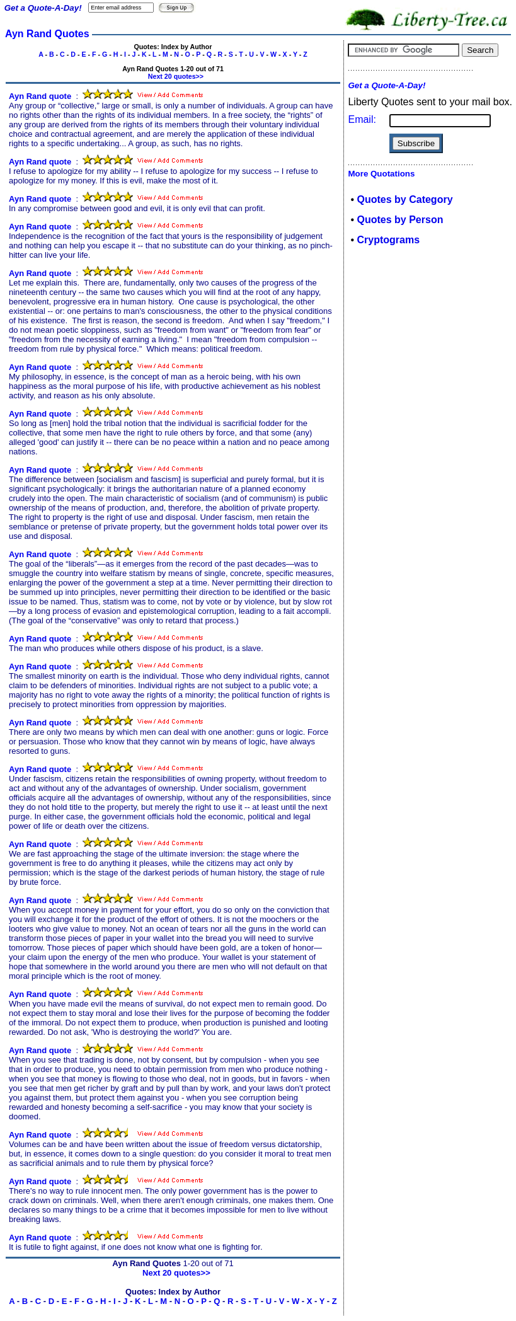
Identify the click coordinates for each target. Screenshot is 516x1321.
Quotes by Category (405, 199)
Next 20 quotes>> (176, 76)
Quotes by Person (400, 219)
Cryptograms (388, 239)
